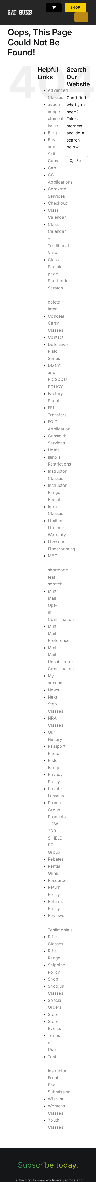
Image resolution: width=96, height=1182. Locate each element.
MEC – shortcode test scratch (58, 570)
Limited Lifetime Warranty (57, 527)
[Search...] (77, 160)
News (53, 689)
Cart (52, 167)
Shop (53, 979)
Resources (58, 880)
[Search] (71, 160)
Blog (52, 132)
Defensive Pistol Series (58, 351)
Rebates (56, 859)
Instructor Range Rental (57, 492)
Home (54, 449)
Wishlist (55, 1099)
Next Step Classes (55, 704)
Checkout (57, 203)
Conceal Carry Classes (56, 323)
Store (53, 1014)
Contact (55, 337)
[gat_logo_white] (20, 4)
